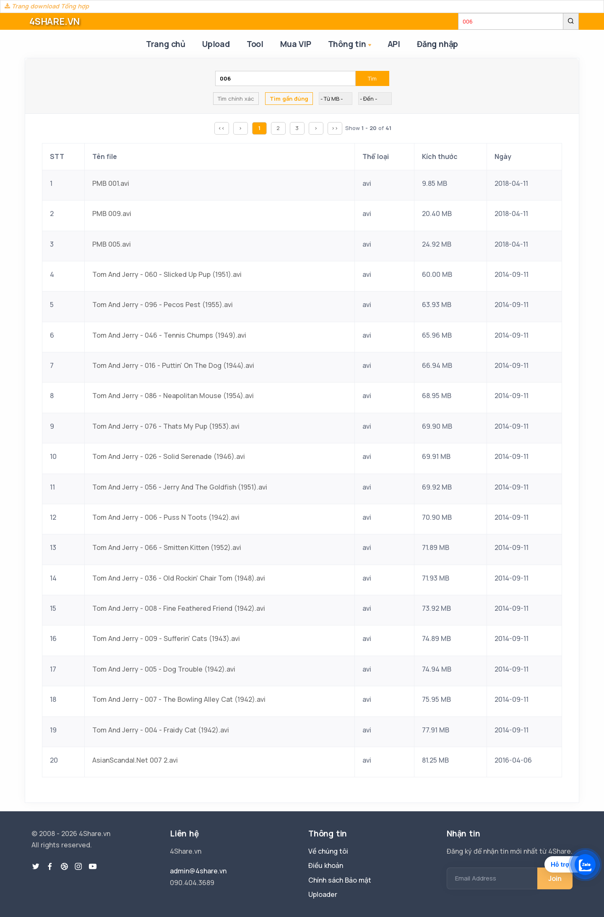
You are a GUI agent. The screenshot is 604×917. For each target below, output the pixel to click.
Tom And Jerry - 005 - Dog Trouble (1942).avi (163, 669)
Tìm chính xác (236, 98)
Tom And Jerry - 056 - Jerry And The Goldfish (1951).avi (179, 487)
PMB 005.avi (111, 244)
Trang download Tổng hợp (47, 6)
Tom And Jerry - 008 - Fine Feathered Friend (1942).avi (178, 608)
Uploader (322, 894)
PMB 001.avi (110, 183)
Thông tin (350, 45)
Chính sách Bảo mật (339, 880)
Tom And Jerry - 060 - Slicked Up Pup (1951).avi (167, 274)
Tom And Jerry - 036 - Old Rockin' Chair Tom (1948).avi (178, 578)
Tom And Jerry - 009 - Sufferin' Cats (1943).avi (166, 638)
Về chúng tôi (328, 851)
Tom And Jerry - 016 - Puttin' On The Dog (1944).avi (173, 365)
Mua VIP (295, 44)
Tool (255, 44)
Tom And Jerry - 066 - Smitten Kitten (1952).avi (166, 547)
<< (221, 128)
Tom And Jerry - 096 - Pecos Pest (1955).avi (162, 304)
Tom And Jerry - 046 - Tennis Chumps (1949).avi (169, 335)
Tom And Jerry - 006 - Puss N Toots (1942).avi (166, 517)
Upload (216, 44)
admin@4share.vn (198, 870)
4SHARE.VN (54, 21)
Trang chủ (165, 44)
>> (334, 128)
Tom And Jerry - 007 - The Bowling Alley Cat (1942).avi (179, 699)
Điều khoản (325, 865)
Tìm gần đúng (289, 98)
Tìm (372, 78)
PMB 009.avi (111, 213)
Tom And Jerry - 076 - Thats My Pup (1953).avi (166, 426)
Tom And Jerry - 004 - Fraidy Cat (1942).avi (160, 730)
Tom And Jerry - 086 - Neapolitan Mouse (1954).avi (173, 395)
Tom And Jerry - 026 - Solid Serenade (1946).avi (168, 456)
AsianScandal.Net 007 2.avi (135, 760)
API (394, 44)
